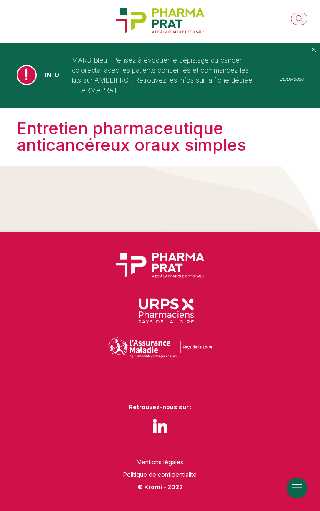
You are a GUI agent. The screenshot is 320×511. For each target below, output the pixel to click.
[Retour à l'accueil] (160, 21)
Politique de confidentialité (160, 475)
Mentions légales (160, 462)
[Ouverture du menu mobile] (297, 488)
